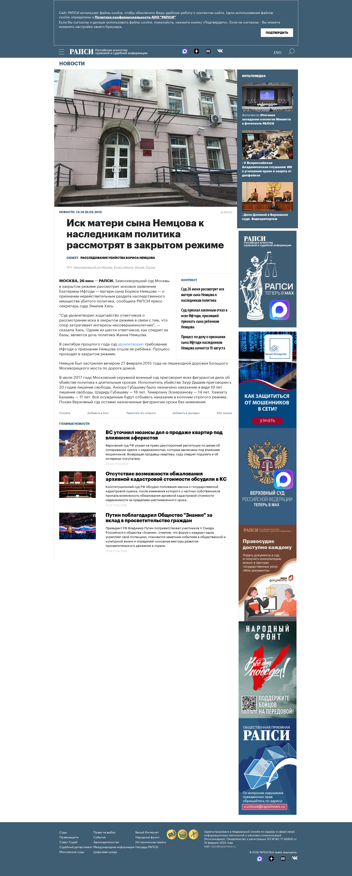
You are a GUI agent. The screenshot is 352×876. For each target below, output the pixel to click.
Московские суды (71, 851)
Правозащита (68, 836)
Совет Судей (68, 841)
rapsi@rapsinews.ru (223, 846)
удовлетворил (130, 343)
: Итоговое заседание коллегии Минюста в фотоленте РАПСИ (266, 119)
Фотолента (250, 115)
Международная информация (113, 846)
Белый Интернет (147, 832)
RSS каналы (224, 412)
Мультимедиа (254, 76)
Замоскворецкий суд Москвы (93, 267)
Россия (150, 267)
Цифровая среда (105, 851)
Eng (278, 52)
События (99, 836)
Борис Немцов (123, 267)
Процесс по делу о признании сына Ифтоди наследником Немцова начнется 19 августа (203, 342)
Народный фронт (147, 836)
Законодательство (106, 841)
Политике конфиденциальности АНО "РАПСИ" (135, 17)
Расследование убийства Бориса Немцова (117, 257)
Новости (72, 63)
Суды (63, 832)
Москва (139, 267)
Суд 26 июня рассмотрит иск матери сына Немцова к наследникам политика (202, 295)
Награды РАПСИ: (147, 846)
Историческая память (150, 841)
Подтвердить (277, 32)
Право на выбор (104, 832)
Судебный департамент (76, 846)
